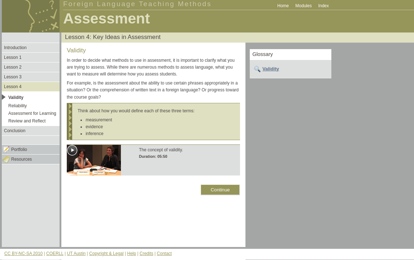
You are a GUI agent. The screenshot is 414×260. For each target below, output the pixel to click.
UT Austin (76, 253)
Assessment (106, 18)
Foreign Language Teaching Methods (137, 4)
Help (131, 253)
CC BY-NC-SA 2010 (23, 253)
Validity (270, 69)
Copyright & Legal (106, 253)
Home (283, 5)
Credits (146, 253)
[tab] (290, 69)
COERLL (55, 253)
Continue (220, 189)
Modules (303, 5)
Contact (164, 253)
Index (323, 5)
